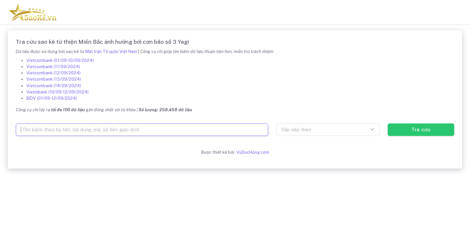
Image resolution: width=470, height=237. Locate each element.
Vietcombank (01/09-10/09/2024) (60, 60)
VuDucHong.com (252, 152)
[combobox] (328, 129)
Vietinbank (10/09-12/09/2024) (57, 92)
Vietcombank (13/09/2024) (53, 79)
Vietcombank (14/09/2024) (53, 85)
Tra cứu (420, 129)
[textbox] (327, 130)
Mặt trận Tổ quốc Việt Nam (111, 51)
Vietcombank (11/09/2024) (53, 66)
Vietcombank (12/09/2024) (53, 72)
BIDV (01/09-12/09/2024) (51, 98)
